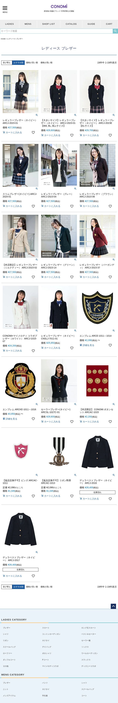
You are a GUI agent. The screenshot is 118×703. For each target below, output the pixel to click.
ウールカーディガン (89, 653)
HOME (3, 39)
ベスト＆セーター (88, 634)
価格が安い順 (32, 62)
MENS (28, 24)
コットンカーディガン (51, 634)
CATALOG (71, 24)
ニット (5, 689)
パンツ (45, 683)
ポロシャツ (46, 653)
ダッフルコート (9, 660)
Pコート (45, 660)
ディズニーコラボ (88, 666)
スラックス (85, 660)
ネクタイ (45, 640)
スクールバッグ (9, 647)
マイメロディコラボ (50, 666)
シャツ (5, 634)
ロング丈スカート (88, 628)
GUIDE (91, 24)
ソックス (85, 647)
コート (84, 696)
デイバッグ (46, 647)
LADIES (9, 24)
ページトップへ (113, 606)
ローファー (7, 653)
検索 (115, 31)
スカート (45, 628)
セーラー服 (85, 640)
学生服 (45, 696)
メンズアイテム (9, 696)
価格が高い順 (46, 62)
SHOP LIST (48, 24)
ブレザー (6, 628)
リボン (5, 640)
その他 (5, 666)
